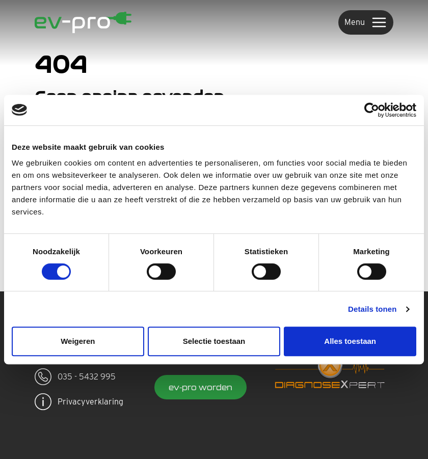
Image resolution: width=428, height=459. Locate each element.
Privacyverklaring (79, 401)
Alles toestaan (350, 341)
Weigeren (78, 341)
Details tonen (372, 309)
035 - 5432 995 (75, 376)
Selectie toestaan (214, 341)
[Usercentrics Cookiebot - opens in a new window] (371, 110)
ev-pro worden (200, 387)
